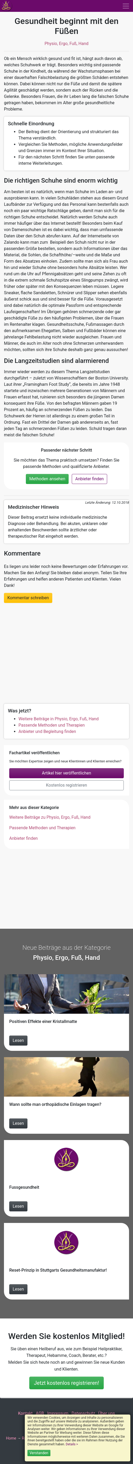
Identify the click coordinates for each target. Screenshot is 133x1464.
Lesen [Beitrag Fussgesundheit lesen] (18, 1206)
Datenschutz (83, 1413)
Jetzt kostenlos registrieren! (66, 1383)
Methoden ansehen (47, 478)
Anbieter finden (89, 478)
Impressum (58, 1413)
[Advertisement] (66, 652)
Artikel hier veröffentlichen (66, 773)
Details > (72, 1444)
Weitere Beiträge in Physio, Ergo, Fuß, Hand (58, 718)
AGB (40, 1413)
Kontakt (25, 1413)
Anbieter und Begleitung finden (47, 731)
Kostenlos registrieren (66, 785)
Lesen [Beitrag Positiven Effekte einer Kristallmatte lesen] (18, 1040)
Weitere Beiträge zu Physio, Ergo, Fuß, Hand (50, 817)
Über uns (106, 1413)
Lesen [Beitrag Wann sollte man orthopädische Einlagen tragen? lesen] (18, 1123)
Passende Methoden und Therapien (51, 725)
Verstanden (39, 1453)
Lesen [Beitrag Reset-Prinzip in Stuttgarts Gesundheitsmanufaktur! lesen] (18, 1289)
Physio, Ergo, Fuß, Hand (67, 43)
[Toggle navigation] (126, 6)
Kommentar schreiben (28, 597)
